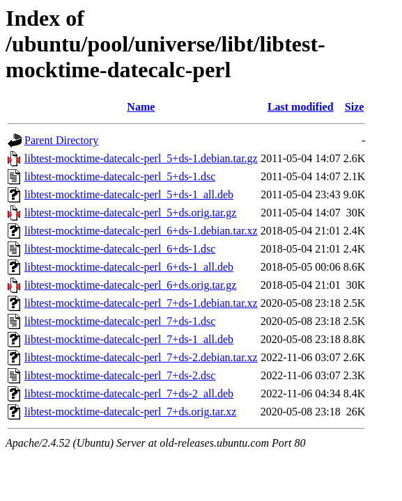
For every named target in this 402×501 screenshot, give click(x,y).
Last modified (301, 107)
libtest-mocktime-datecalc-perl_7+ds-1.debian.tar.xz (141, 303)
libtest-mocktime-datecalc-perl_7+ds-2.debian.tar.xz (141, 357)
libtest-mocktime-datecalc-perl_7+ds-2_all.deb (128, 393)
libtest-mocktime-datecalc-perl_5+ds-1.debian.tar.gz (141, 158)
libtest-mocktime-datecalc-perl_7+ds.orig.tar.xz (130, 412)
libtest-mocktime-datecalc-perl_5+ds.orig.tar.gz (130, 212)
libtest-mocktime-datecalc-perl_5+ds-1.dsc (119, 176)
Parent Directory (61, 140)
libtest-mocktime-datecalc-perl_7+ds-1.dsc (119, 321)
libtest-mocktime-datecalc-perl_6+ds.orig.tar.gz (130, 285)
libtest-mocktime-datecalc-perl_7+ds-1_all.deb (128, 339)
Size (354, 107)
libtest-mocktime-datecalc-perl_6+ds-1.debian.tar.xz (141, 231)
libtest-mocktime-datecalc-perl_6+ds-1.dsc (119, 249)
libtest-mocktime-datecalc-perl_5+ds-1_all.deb (128, 194)
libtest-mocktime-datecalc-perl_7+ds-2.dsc (119, 375)
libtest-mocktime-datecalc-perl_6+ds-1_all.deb (128, 267)
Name (141, 107)
